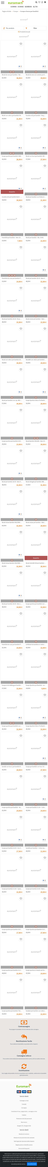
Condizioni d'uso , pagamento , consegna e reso (24, 1111)
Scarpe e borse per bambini (29, 11)
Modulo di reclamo (24, 1134)
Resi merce (24, 1122)
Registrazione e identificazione (24, 1145)
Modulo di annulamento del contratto (24, 1137)
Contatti (24, 1104)
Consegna (24, 1108)
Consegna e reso (24, 1100)
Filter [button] (35, 28)
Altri (35, 6)
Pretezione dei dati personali (24, 1118)
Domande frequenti (24, 1148)
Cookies (24, 1115)
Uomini (14, 6)
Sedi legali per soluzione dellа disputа (24, 1141)
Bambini (28, 6)
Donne (21, 6)
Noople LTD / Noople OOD (24, 1126)
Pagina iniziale (6, 11)
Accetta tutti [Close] (32, 1164)
